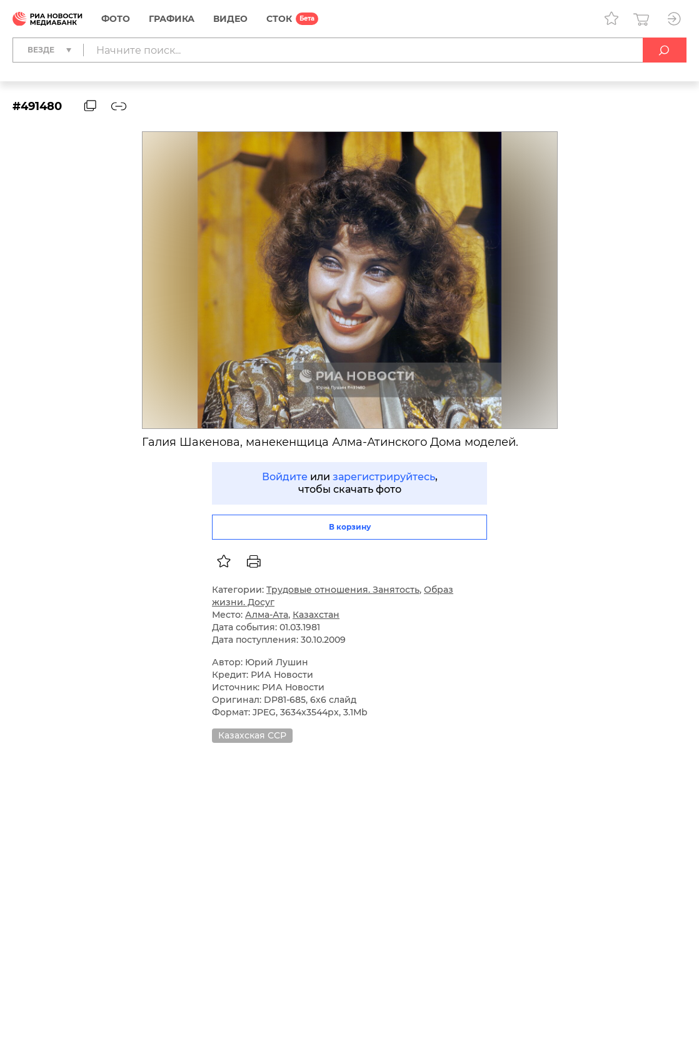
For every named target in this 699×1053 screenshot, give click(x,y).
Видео (230, 18)
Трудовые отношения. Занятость (343, 589)
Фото (115, 18)
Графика (171, 18)
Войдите (285, 477)
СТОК (279, 18)
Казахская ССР (252, 735)
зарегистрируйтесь (384, 477)
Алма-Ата (266, 614)
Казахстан (316, 614)
